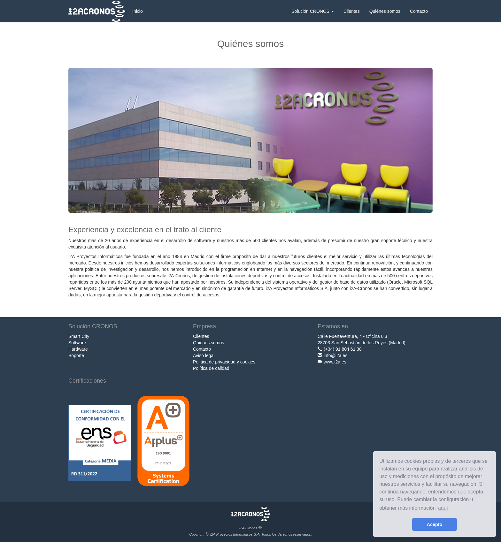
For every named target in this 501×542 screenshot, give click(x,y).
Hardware (78, 349)
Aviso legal (203, 355)
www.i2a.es (335, 361)
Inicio (137, 11)
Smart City (78, 336)
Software (77, 342)
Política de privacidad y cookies (224, 361)
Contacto (419, 11)
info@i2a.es (335, 355)
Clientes (351, 11)
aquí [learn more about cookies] (443, 508)
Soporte (76, 355)
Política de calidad (211, 368)
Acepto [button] (435, 524)
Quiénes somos (384, 11)
